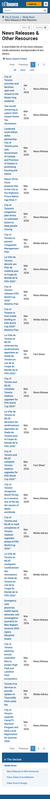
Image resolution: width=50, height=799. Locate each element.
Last (32, 70)
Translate (39, 27)
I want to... (33, 4)
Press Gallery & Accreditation (20, 777)
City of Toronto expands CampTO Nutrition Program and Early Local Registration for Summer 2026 (11, 725)
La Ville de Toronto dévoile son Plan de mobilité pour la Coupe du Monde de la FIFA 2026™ (11, 269)
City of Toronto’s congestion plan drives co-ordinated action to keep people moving (11, 217)
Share (27, 27)
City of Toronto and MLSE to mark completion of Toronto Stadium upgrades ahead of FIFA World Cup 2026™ (11, 533)
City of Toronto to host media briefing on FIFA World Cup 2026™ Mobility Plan (11, 319)
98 (15, 70)
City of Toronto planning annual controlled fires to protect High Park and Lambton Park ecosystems (10, 661)
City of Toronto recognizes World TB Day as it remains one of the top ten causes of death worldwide (11, 498)
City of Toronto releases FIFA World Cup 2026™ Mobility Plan (11, 295)
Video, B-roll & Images (17, 783)
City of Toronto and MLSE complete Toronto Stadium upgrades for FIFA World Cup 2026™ (11, 392)
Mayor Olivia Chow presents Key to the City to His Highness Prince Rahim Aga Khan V (11, 189)
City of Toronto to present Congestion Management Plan (11, 243)
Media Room (11, 765)
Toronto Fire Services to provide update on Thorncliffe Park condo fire (10, 694)
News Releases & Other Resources (23, 771)
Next (22, 70)
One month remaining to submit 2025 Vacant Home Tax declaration (11, 114)
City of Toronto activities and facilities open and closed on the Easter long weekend (11, 89)
